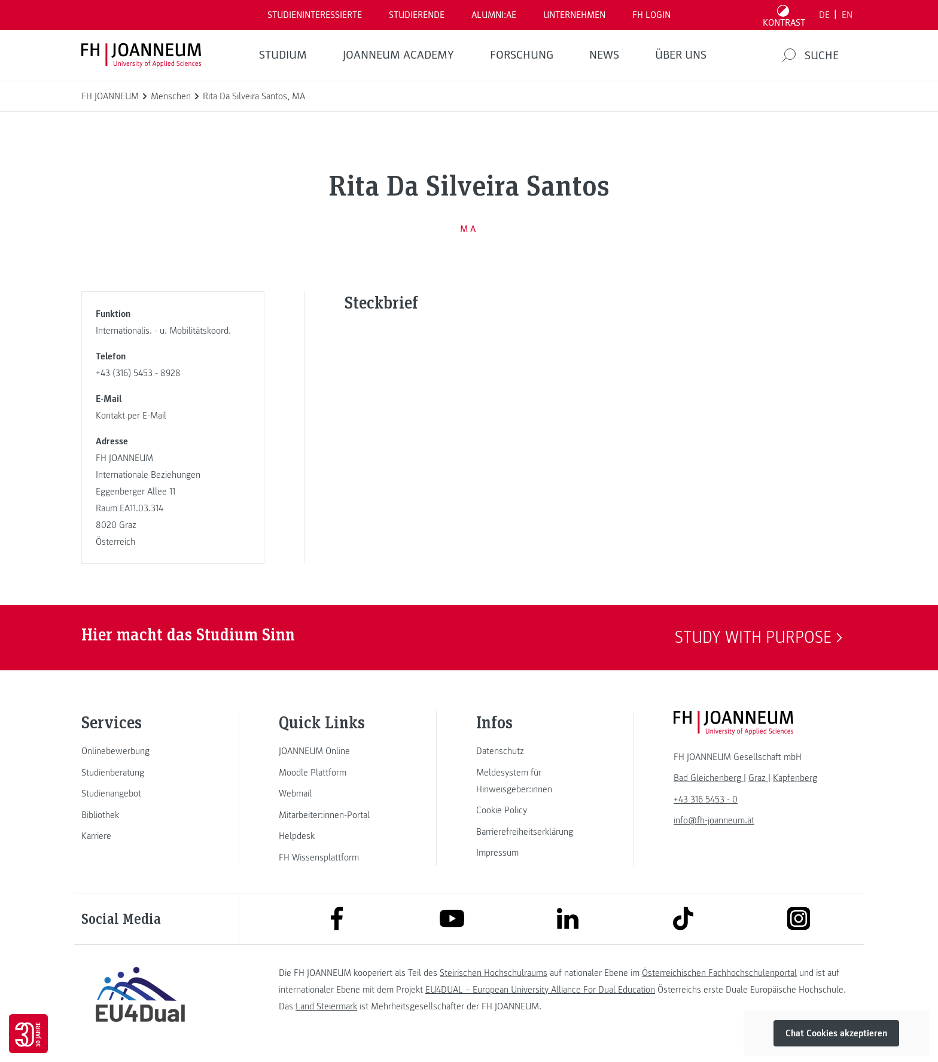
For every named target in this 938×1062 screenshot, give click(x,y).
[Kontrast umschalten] (784, 15)
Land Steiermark (326, 1006)
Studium (283, 55)
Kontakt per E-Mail (131, 416)
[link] (140, 751)
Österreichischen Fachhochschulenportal (719, 973)
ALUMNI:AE (493, 15)
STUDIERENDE (416, 15)
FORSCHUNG (521, 55)
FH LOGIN (651, 15)
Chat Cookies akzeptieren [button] (836, 1033)
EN (847, 15)
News (604, 55)
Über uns (680, 55)
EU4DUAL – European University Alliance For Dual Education (540, 990)
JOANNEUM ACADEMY (398, 55)
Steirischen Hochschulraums (493, 973)
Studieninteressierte (314, 15)
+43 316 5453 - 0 (706, 799)
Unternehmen (574, 15)
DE (824, 15)
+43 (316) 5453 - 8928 (138, 373)
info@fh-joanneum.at (714, 820)
